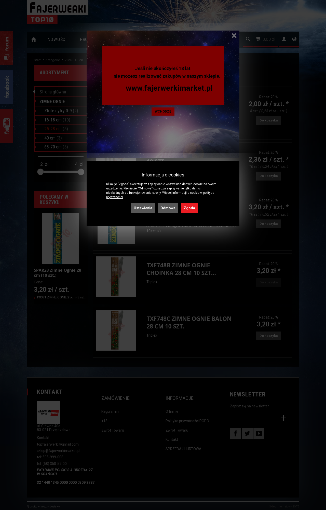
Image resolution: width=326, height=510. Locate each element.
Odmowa (167, 208)
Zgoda (189, 208)
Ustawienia (143, 208)
